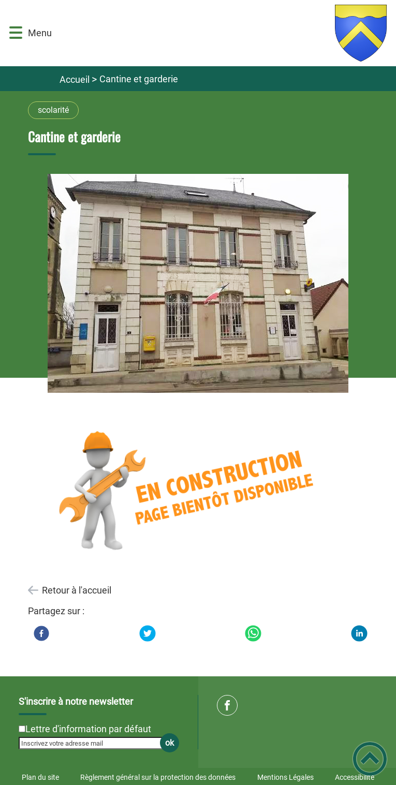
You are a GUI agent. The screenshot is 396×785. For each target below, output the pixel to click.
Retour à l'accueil (76, 590)
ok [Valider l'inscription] (169, 743)
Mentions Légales (285, 777)
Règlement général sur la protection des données (158, 777)
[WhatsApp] (253, 633)
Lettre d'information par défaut (88, 728)
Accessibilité (354, 777)
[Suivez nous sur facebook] (227, 705)
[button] (15, 32)
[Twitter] (147, 633)
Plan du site (40, 777)
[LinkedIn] (359, 633)
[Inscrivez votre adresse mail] (94, 743)
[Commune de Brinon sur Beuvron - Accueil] (223, 33)
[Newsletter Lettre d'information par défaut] (22, 728)
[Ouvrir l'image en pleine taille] (198, 284)
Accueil (75, 79)
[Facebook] (41, 633)
